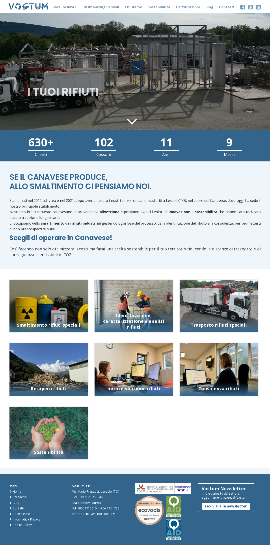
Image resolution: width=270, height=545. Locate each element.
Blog (14, 503)
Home (15, 491)
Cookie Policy (20, 525)
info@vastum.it (90, 503)
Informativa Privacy (24, 519)
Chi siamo (18, 497)
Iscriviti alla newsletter (226, 506)
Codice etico (19, 514)
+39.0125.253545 (90, 497)
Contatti (16, 508)
